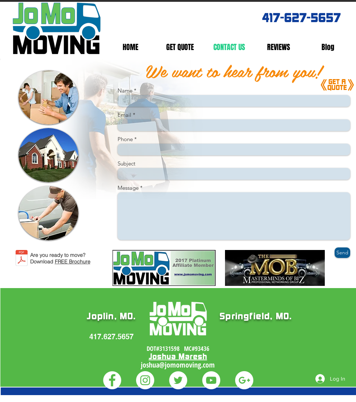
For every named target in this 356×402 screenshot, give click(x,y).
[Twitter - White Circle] (178, 380)
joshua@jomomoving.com (178, 365)
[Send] (342, 252)
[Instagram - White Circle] (145, 380)
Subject (126, 163)
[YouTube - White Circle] (211, 380)
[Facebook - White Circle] (112, 380)
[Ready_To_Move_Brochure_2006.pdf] (21, 259)
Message (128, 187)
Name (125, 90)
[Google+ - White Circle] (244, 380)
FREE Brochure (72, 261)
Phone (125, 139)
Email (124, 115)
